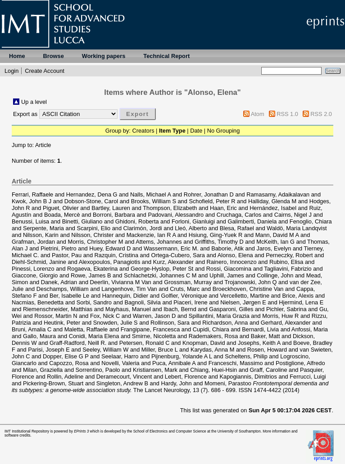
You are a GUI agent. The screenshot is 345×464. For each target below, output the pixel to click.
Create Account (44, 70)
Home (17, 56)
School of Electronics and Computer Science (169, 431)
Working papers (103, 56)
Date (196, 130)
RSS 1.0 (287, 114)
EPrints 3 (81, 431)
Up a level (34, 101)
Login (11, 70)
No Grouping (223, 130)
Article (43, 145)
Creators (143, 130)
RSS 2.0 (321, 114)
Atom (257, 114)
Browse (53, 56)
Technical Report (166, 56)
